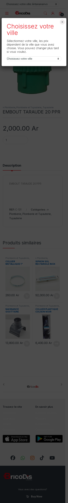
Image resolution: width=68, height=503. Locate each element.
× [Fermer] (62, 22)
